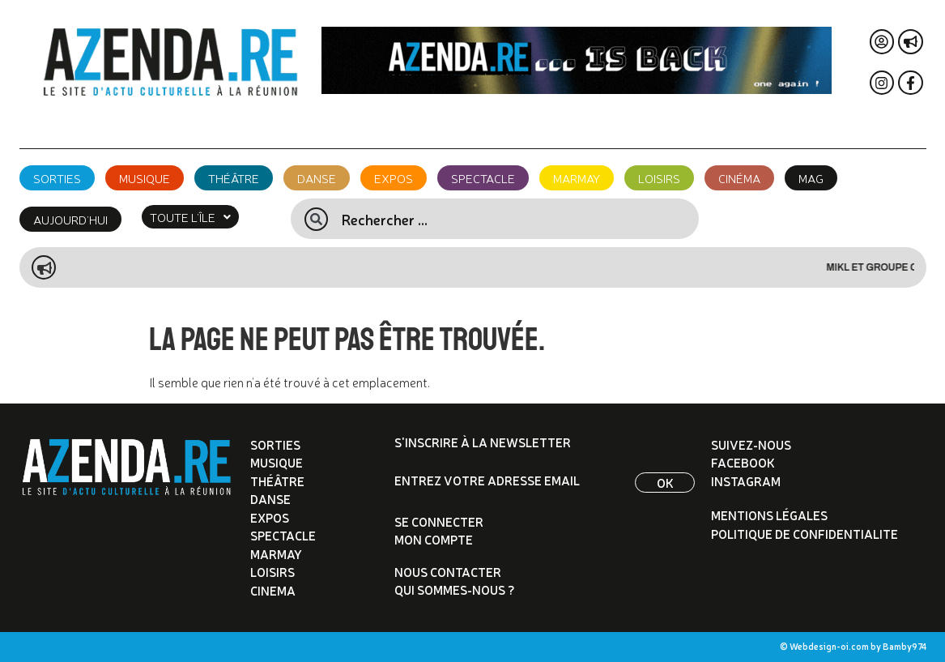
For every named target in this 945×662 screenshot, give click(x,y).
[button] (190, 216)
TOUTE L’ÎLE (190, 216)
